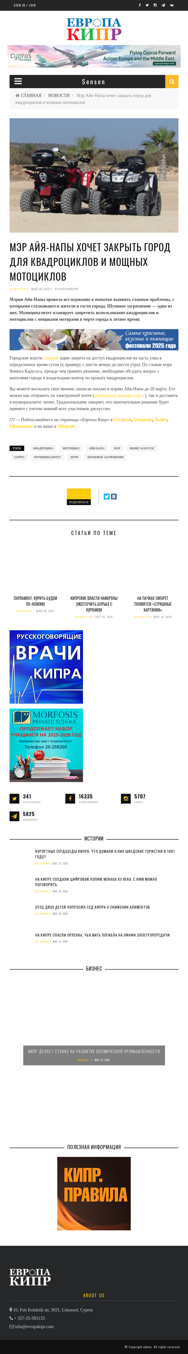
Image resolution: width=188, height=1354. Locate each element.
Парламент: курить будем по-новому (35, 601)
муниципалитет (47, 457)
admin (147, 1347)
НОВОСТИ (59, 95)
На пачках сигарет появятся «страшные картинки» (152, 604)
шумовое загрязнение (105, 457)
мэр (117, 448)
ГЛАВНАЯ (31, 95)
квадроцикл (43, 448)
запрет (19, 457)
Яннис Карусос (141, 448)
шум (74, 457)
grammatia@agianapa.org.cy (119, 395)
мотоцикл (71, 448)
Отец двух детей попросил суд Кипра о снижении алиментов (92, 907)
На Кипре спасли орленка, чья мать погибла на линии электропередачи (102, 935)
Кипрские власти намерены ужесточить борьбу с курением (94, 604)
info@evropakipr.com (34, 1326)
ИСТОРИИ (42, 864)
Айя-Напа (97, 448)
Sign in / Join (25, 5)
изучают (52, 358)
